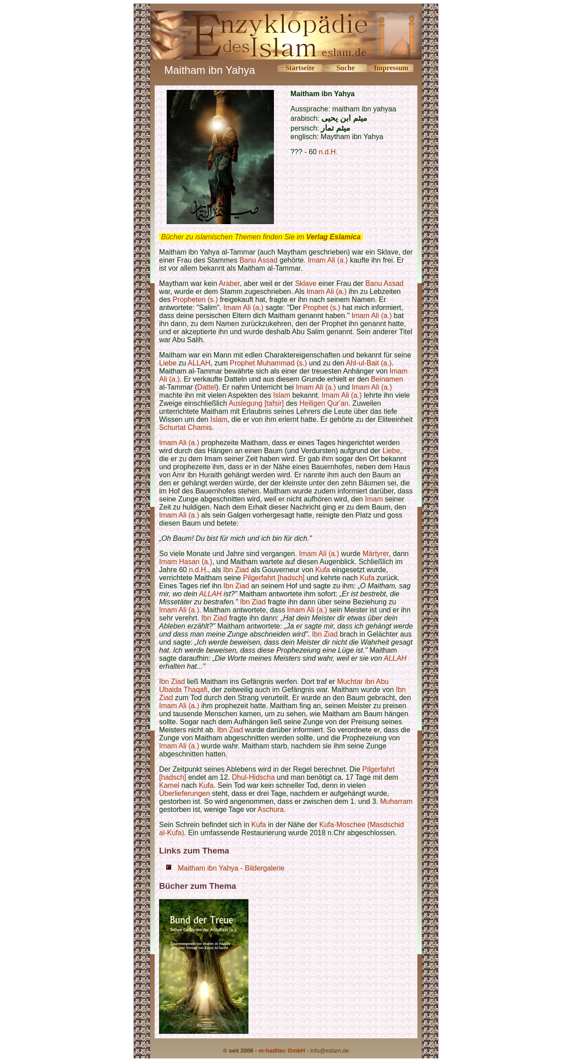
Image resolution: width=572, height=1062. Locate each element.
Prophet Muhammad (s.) (268, 363)
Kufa (322, 569)
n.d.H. (328, 152)
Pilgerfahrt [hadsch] (274, 578)
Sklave (305, 283)
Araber (229, 283)
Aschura (270, 809)
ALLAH (199, 363)
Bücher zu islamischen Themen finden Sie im (261, 237)
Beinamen (387, 379)
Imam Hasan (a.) (185, 561)
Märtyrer (375, 553)
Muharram (396, 801)
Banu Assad (259, 260)
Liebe (168, 363)
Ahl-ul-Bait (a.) (368, 363)
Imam (374, 499)
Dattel (206, 387)
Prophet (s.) (322, 307)
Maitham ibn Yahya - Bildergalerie (231, 868)
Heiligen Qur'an (324, 403)
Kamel (169, 785)
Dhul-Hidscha (253, 777)
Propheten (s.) (195, 299)
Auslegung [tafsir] (256, 403)
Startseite (300, 68)
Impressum (391, 68)
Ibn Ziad (236, 569)
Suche (345, 68)
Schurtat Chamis (185, 427)
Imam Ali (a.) (328, 260)
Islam (281, 395)
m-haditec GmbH (282, 1050)
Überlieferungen (184, 793)
